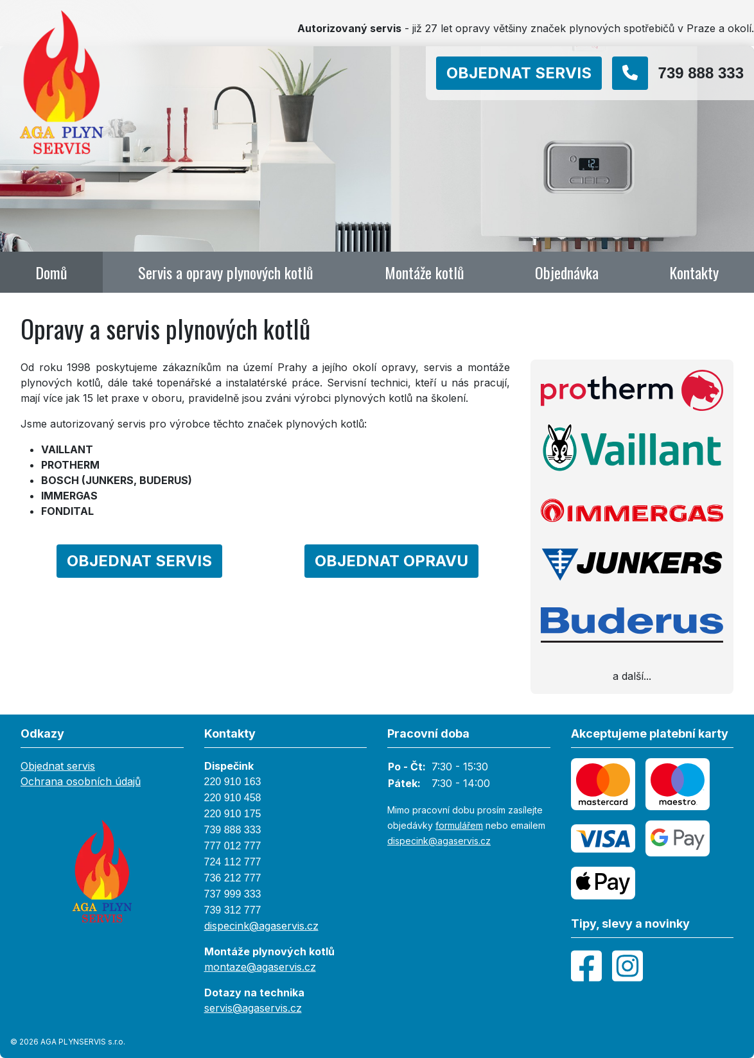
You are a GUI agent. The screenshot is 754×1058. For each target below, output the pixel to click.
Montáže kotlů (424, 272)
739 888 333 (232, 829)
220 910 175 (232, 813)
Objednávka (567, 272)
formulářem (459, 825)
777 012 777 (232, 845)
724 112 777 (232, 861)
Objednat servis (58, 765)
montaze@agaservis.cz (260, 966)
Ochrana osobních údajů (81, 781)
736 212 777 (232, 877)
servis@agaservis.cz (253, 1008)
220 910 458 (232, 797)
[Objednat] (524, 73)
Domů (51, 272)
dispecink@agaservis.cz (261, 925)
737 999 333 (232, 894)
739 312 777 (232, 910)
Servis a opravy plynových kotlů (225, 272)
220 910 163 (232, 781)
